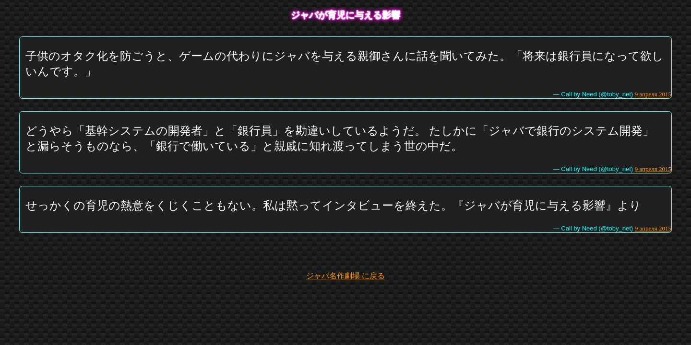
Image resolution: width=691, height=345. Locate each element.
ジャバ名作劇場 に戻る (345, 276)
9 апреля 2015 (653, 94)
